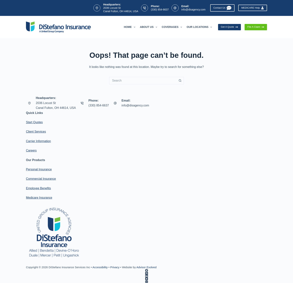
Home (130, 27)
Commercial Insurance (41, 178)
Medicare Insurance (39, 197)
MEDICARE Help (252, 7)
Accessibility (100, 267)
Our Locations (200, 27)
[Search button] (180, 80)
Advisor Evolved (146, 267)
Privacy (114, 267)
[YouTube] (146, 278)
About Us (149, 27)
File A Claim (255, 26)
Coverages (172, 27)
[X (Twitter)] (146, 273)
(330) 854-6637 (160, 9)
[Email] (146, 281)
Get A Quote (229, 26)
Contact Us (222, 8)
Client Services (36, 131)
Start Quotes (34, 122)
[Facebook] (146, 270)
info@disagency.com (193, 9)
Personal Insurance (39, 169)
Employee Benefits (38, 188)
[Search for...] (142, 80)
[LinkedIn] (146, 276)
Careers (31, 150)
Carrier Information (38, 141)
